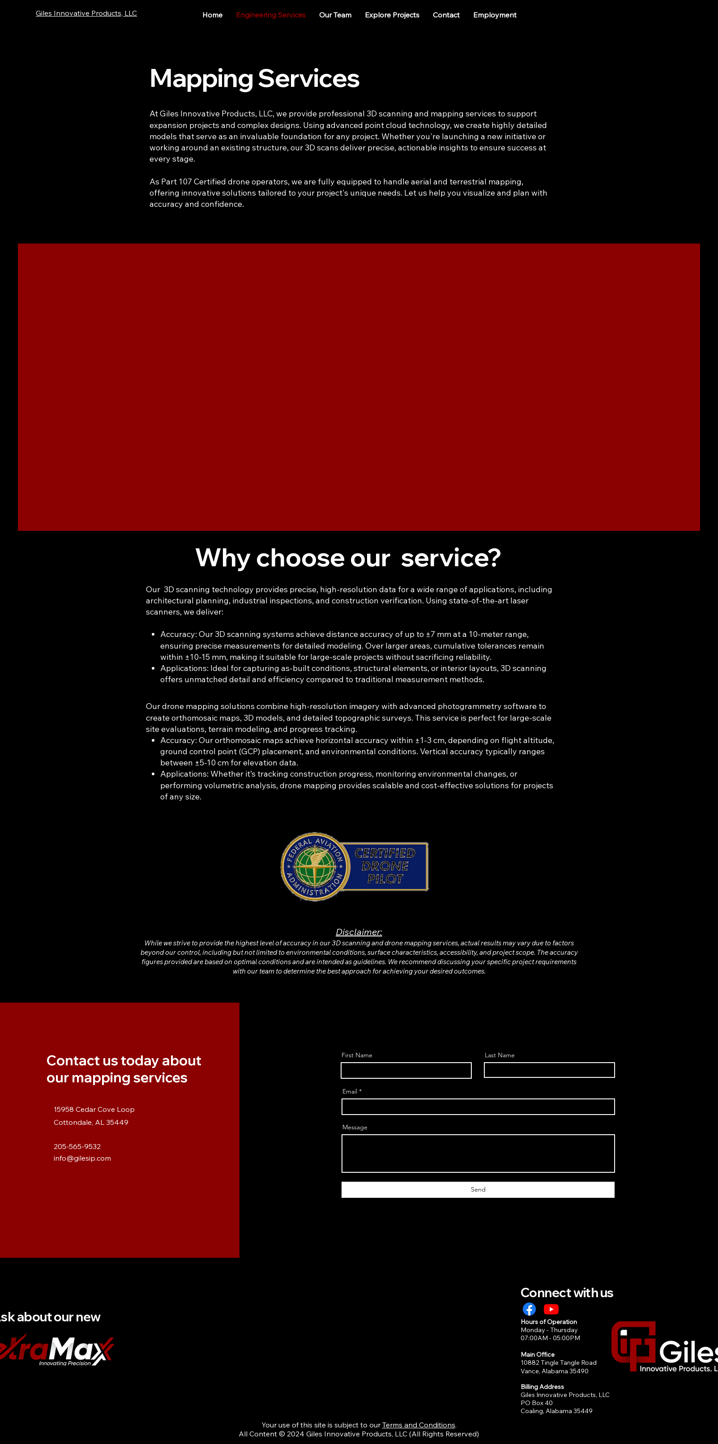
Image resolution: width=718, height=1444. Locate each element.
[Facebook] (529, 1309)
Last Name (500, 1055)
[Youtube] (551, 1309)
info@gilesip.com (82, 1157)
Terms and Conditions (418, 1424)
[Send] (478, 1190)
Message (355, 1127)
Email (349, 1091)
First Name (357, 1055)
